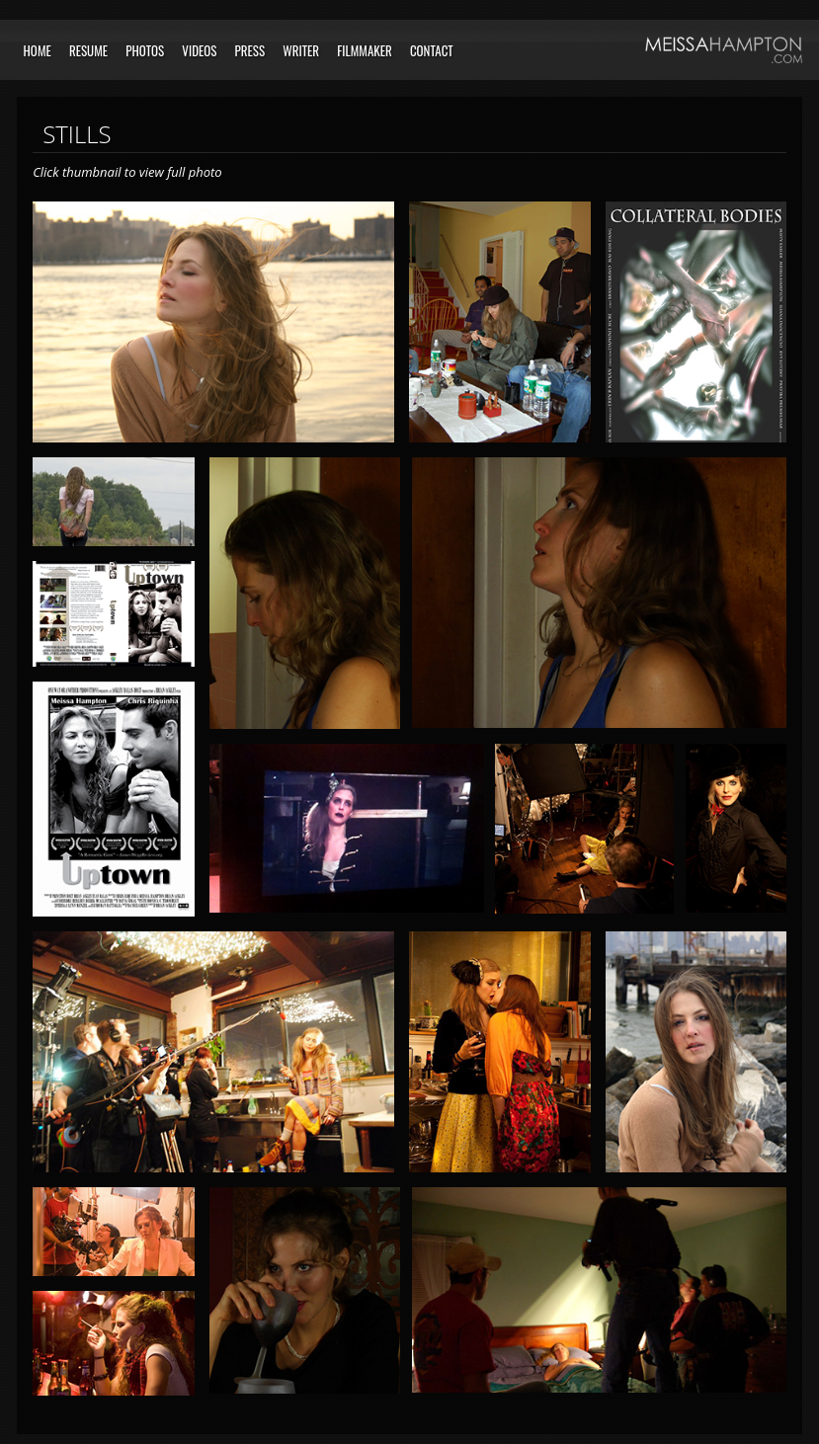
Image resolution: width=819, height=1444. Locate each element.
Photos (144, 50)
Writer (301, 50)
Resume (88, 50)
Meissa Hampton (723, 50)
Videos (199, 50)
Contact (431, 50)
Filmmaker (364, 50)
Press (250, 50)
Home (37, 50)
